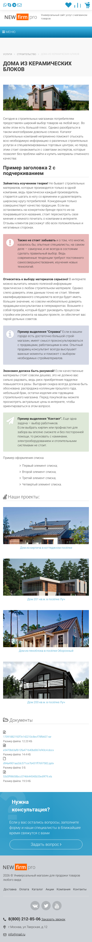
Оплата (24, 889)
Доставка (10, 889)
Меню (9, 32)
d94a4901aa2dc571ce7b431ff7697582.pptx (28, 763)
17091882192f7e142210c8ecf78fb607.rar (27, 736)
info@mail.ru (16, 934)
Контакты (80, 889)
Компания (63, 889)
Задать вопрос (46, 844)
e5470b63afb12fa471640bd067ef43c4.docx (28, 750)
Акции (50, 889)
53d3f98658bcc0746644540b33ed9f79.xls (27, 776)
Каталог (37, 889)
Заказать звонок (53, 919)
